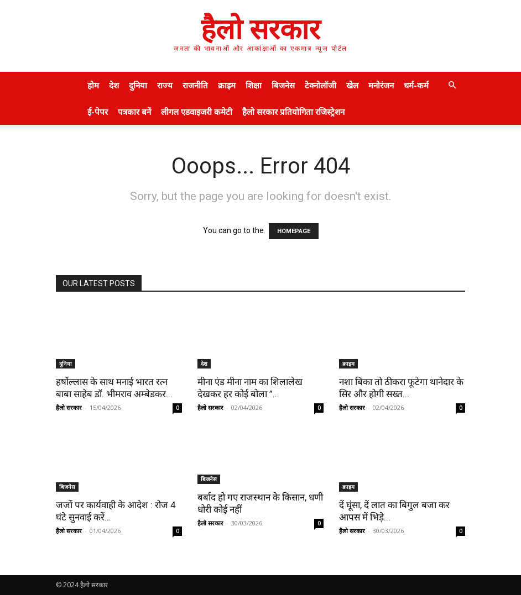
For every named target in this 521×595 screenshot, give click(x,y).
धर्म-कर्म (416, 85)
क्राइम (227, 85)
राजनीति (195, 85)
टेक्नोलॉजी (320, 85)
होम (93, 85)
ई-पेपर (97, 111)
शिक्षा (254, 85)
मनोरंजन (381, 85)
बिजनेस (283, 85)
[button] (452, 85)
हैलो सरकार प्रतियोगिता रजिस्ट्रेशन (293, 111)
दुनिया (138, 85)
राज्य (165, 85)
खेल (352, 85)
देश (114, 85)
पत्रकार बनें (134, 111)
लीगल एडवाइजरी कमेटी (196, 111)
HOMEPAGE (293, 231)
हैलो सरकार (69, 407)
